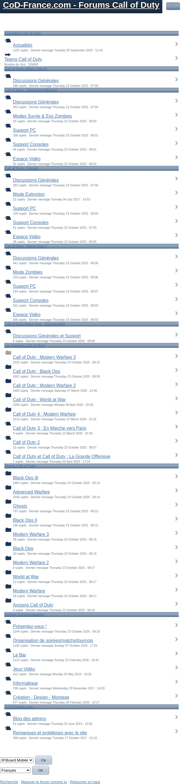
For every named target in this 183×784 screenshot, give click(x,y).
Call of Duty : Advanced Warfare (30, 90)
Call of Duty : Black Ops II (25, 246)
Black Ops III (25, 477)
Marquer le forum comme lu (44, 782)
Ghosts (20, 506)
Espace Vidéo (27, 158)
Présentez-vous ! (30, 626)
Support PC (24, 130)
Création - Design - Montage (41, 697)
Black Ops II (25, 520)
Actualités (22, 45)
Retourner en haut (85, 782)
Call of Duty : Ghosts (21, 168)
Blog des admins (29, 718)
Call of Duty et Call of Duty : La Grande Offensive (61, 456)
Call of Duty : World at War (39, 399)
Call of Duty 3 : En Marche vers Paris (49, 428)
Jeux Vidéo (24, 669)
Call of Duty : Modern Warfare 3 (44, 357)
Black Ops (23, 548)
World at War (26, 576)
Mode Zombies (28, 272)
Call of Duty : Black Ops (36, 371)
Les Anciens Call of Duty (24, 345)
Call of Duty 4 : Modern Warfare (44, 414)
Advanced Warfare (31, 491)
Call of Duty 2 (26, 442)
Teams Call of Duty (23, 59)
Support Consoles (31, 144)
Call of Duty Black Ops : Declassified (34, 324)
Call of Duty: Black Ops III (25, 69)
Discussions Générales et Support (47, 335)
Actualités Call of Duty (22, 33)
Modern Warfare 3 (31, 534)
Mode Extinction (29, 194)
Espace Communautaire (24, 614)
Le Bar (19, 654)
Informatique (25, 683)
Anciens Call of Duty (33, 605)
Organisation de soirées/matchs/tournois (53, 640)
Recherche (9, 782)
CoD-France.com (18, 707)
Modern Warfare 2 (31, 562)
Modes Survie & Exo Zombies (42, 116)
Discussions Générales (36, 80)
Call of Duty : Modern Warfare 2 (44, 385)
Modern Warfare (29, 590)
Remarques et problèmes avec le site (50, 732)
